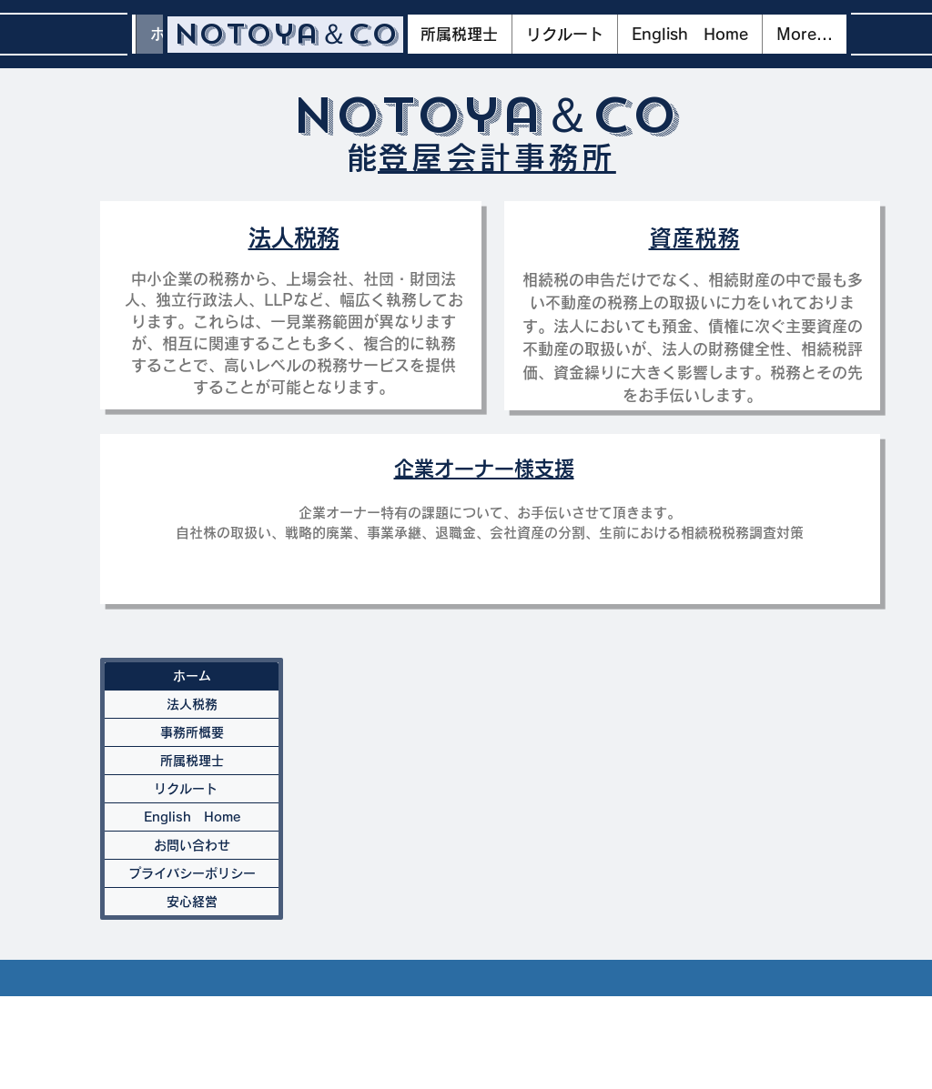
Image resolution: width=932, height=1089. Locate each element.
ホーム (192, 676)
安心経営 (192, 901)
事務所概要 (192, 732)
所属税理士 (192, 760)
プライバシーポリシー (192, 873)
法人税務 (192, 704)
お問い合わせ (192, 845)
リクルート (192, 788)
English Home (192, 817)
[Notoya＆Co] (285, 34)
